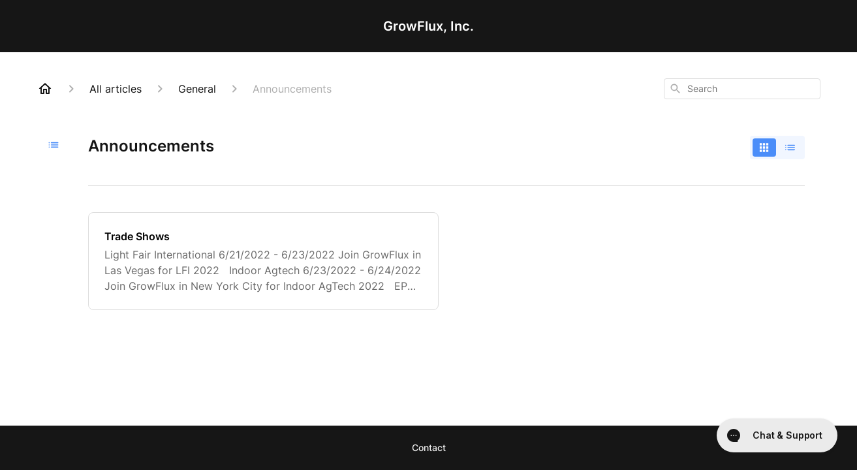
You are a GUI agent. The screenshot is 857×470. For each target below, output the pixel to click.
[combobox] (742, 88)
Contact (429, 447)
